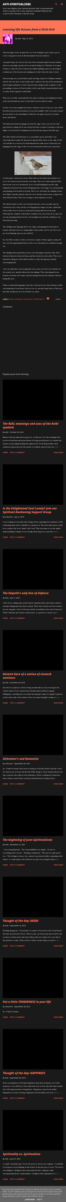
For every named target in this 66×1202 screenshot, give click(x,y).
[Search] (56, 4)
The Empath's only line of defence (26, 593)
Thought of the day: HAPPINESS (24, 1073)
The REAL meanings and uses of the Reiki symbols (30, 425)
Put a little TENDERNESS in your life (27, 1002)
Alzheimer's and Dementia (21, 759)
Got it (39, 1199)
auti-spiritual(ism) (17, 4)
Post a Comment (17, 452)
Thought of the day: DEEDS (20, 921)
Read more (58, 452)
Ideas (11, 299)
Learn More (30, 1199)
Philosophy (28, 299)
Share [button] (57, 299)
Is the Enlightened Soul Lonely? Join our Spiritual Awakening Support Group (30, 510)
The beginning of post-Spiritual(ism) (27, 840)
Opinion (18, 299)
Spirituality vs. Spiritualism (21, 1154)
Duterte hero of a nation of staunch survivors (27, 676)
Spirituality (39, 299)
